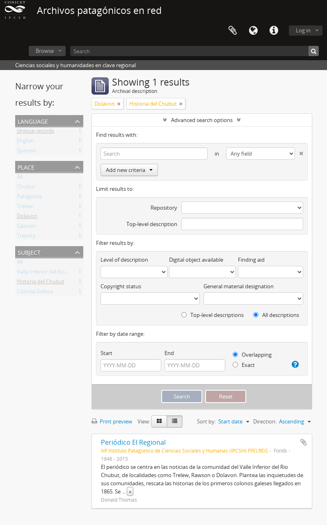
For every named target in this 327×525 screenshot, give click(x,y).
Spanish (26, 152)
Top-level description (151, 224)
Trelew (25, 207)
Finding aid (251, 259)
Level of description (124, 259)
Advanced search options (202, 120)
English (25, 142)
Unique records (35, 132)
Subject (29, 251)
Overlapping (252, 354)
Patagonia (29, 197)
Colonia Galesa (35, 292)
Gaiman (26, 227)
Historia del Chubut (40, 283)
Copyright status (121, 286)
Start (106, 353)
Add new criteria (129, 170)
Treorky (26, 237)
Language (253, 30)
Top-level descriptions (212, 315)
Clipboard (232, 30)
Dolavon (27, 217)
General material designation (239, 286)
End (169, 353)
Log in (303, 30)
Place (26, 166)
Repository (164, 207)
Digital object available (196, 259)
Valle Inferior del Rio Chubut (51, 273)
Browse (45, 50)
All (20, 178)
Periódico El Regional (133, 442)
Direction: (265, 421)
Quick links (273, 30)
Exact (244, 365)
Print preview (111, 421)
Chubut (26, 188)
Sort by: (206, 421)
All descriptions (276, 315)
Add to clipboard (304, 442)
